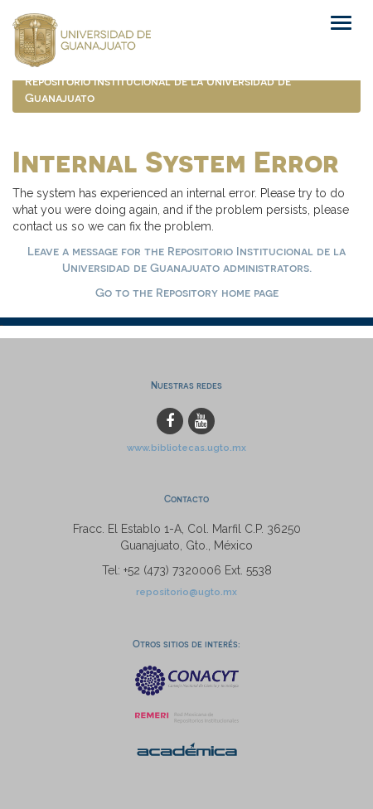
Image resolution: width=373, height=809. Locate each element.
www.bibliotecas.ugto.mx (186, 447)
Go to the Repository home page (187, 292)
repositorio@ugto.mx (186, 592)
